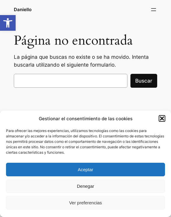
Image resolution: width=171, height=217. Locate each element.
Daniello (23, 9)
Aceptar (85, 169)
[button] (8, 23)
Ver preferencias (85, 202)
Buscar (143, 81)
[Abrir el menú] (153, 9)
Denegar (85, 186)
